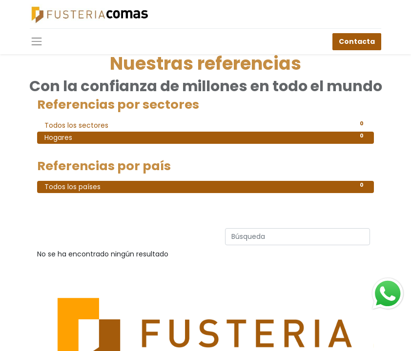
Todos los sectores (205, 125)
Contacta (357, 41)
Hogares (205, 137)
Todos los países (205, 186)
